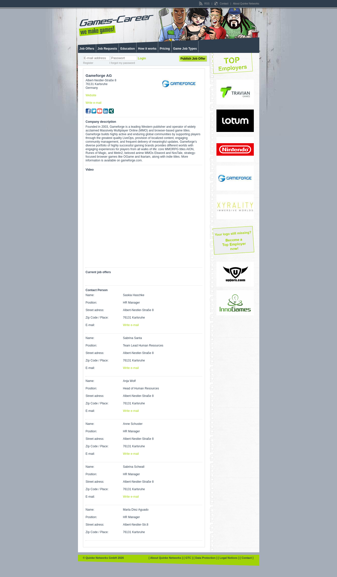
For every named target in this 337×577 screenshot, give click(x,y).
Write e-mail (94, 103)
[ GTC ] (189, 557)
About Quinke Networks (246, 3)
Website (91, 95)
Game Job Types (185, 48)
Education (127, 48)
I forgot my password (122, 62)
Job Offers (86, 48)
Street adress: (95, 310)
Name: (90, 295)
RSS (204, 3)
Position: (91, 302)
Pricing (165, 48)
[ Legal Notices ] (229, 557)
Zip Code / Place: (97, 317)
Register (88, 62)
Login (142, 58)
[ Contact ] (246, 557)
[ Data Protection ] (206, 557)
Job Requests (107, 48)
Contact (221, 3)
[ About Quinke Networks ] (166, 557)
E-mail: (90, 325)
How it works (147, 48)
